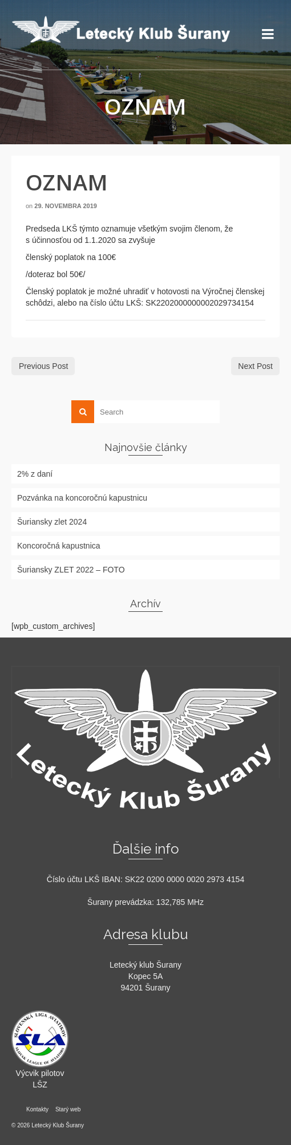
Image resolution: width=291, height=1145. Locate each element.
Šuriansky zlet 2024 (52, 521)
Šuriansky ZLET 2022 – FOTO (71, 569)
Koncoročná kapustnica (58, 545)
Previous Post (43, 366)
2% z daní (34, 473)
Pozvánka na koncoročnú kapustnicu (82, 497)
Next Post (255, 366)
